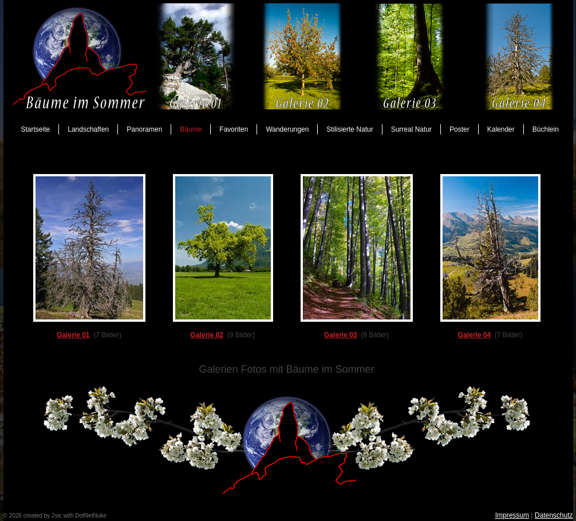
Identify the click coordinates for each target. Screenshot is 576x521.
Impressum (512, 515)
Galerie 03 (340, 335)
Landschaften (88, 129)
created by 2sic (42, 515)
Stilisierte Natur (349, 129)
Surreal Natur (411, 129)
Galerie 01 (73, 335)
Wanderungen (287, 129)
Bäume (191, 129)
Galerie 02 (207, 335)
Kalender (501, 129)
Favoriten (233, 129)
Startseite (35, 129)
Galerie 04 (474, 335)
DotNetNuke (90, 515)
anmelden (120, 515)
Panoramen (144, 129)
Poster (459, 129)
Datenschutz (554, 515)
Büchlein (545, 129)
